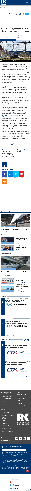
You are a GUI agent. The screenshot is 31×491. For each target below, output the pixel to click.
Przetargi (4, 417)
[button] (24, 335)
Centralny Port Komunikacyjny (6, 419)
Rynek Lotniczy (6, 393)
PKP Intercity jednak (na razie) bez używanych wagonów (21, 274)
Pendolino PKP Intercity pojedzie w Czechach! (13, 265)
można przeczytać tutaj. (8, 144)
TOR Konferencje (22, 392)
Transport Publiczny (7, 391)
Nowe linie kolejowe (7, 422)
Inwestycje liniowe (6, 407)
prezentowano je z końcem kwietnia (11, 115)
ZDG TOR (20, 390)
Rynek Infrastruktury (7, 390)
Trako (3, 413)
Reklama (20, 395)
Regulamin (20, 396)
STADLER (4, 412)
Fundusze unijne (6, 415)
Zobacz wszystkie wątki (7, 425)
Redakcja (20, 393)
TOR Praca (4, 395)
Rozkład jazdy (5, 405)
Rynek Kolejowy (6, 388)
